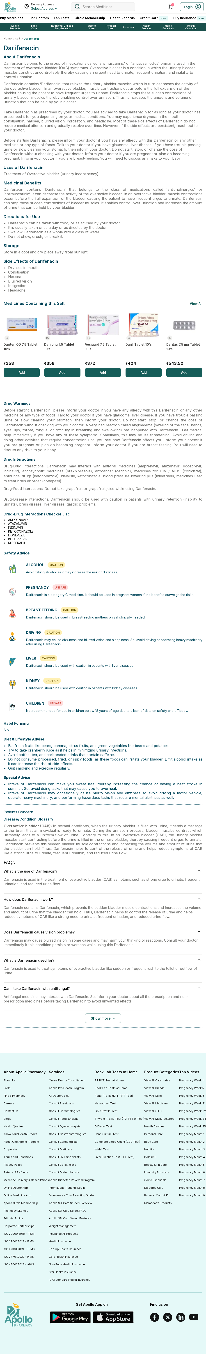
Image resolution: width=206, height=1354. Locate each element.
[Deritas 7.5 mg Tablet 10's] (184, 339)
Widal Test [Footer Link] (102, 1149)
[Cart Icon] (170, 6)
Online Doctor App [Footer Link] (16, 1187)
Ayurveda (128, 27)
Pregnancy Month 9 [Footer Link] (192, 1195)
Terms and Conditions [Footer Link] (18, 1157)
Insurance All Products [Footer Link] (63, 1233)
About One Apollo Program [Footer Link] (21, 1141)
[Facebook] (154, 1317)
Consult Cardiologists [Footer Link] (63, 1141)
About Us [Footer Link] (10, 1080)
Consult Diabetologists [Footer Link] (64, 1172)
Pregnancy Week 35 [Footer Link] (192, 1126)
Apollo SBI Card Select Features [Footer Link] (70, 1218)
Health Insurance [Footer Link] (60, 1241)
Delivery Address (42, 4)
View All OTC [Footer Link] (153, 1111)
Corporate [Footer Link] (10, 1149)
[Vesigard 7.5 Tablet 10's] (103, 339)
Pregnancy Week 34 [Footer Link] (192, 1118)
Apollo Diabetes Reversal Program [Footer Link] (72, 1180)
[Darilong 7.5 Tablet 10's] (62, 339)
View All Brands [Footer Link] (154, 1088)
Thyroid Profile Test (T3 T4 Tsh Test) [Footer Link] (119, 1118)
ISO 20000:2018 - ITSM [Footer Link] (19, 1233)
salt (17, 38)
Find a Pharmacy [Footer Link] (14, 1095)
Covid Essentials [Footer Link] (155, 1180)
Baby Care (34, 27)
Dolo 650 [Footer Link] (150, 1157)
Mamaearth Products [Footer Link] (158, 1203)
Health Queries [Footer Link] (13, 1126)
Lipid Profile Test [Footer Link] (106, 1111)
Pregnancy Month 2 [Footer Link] (192, 1141)
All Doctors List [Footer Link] (59, 1095)
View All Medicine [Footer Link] (156, 1103)
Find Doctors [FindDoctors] (39, 18)
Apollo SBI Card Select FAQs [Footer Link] (67, 1210)
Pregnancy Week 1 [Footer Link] (191, 1080)
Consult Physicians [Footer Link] (61, 1103)
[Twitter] (167, 1317)
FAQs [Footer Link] (7, 1088)
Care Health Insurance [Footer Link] (63, 1256)
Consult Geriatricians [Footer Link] (62, 1164)
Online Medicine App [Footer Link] (17, 1195)
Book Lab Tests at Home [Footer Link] (111, 1088)
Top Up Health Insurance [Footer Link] (65, 1249)
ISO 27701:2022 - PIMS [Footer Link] (19, 1256)
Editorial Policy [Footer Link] (13, 1218)
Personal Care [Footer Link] (153, 1134)
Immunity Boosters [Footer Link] (156, 1172)
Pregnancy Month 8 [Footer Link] (192, 1187)
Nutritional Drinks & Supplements (62, 27)
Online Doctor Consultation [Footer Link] (67, 1080)
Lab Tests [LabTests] (61, 18)
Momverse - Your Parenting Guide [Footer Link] (71, 1195)
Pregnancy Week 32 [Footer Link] (192, 1111)
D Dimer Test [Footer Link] (103, 1126)
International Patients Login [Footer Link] (67, 1187)
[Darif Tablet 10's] (144, 339)
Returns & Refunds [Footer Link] (16, 1172)
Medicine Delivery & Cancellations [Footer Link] (26, 1180)
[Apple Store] (113, 1317)
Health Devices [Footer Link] (154, 1126)
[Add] (22, 372)
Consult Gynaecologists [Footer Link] (65, 1126)
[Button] (103, 1018)
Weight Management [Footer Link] (62, 1226)
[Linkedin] (180, 1317)
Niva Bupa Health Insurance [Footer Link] (67, 1264)
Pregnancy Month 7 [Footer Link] (192, 1180)
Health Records (122, 18)
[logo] (18, 1314)
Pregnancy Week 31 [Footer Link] (192, 1103)
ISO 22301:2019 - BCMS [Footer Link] (19, 1249)
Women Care (92, 27)
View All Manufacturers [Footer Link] (159, 1118)
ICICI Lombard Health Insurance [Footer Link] (69, 1279)
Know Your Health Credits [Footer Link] (20, 1134)
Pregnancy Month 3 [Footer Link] (192, 1149)
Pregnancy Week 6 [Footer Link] (191, 1095)
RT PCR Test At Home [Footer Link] (109, 1080)
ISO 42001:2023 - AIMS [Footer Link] (19, 1264)
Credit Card (154, 18)
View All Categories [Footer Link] (157, 1080)
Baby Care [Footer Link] (151, 1141)
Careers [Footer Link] (9, 1103)
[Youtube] (193, 1317)
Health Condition (191, 27)
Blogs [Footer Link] (7, 1118)
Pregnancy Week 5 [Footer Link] (191, 1088)
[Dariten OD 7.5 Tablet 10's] (22, 339)
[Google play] (70, 1317)
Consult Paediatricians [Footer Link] (63, 1118)
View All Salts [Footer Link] (153, 1095)
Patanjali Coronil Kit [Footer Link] (156, 1195)
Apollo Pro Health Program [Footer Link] (66, 1088)
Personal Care (111, 27)
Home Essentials (168, 27)
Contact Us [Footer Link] (11, 1111)
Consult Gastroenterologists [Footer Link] (67, 1134)
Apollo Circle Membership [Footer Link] (21, 1203)
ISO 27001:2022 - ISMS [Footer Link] (19, 1241)
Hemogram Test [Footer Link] (105, 1103)
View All (196, 304)
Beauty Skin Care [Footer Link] (155, 1164)
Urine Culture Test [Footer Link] (107, 1134)
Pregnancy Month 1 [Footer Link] (191, 1134)
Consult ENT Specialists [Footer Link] (65, 1157)
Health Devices (146, 27)
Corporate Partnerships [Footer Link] (19, 1226)
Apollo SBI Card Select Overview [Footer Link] (70, 1203)
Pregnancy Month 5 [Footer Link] (192, 1164)
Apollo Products (15, 27)
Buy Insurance (189, 18)
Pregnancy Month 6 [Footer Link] (192, 1172)
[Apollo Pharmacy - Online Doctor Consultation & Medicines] (10, 6)
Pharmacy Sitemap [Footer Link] (16, 1210)
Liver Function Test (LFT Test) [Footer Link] (114, 1157)
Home (8, 38)
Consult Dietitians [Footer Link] (60, 1149)
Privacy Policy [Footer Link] (13, 1164)
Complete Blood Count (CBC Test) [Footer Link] (117, 1141)
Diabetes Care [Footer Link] (153, 1187)
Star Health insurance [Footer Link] (63, 1272)
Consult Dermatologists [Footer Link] (64, 1111)
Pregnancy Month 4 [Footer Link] (192, 1157)
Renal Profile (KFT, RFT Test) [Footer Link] (114, 1095)
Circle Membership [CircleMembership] (90, 18)
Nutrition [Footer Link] (149, 1149)
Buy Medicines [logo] (11, 18)
